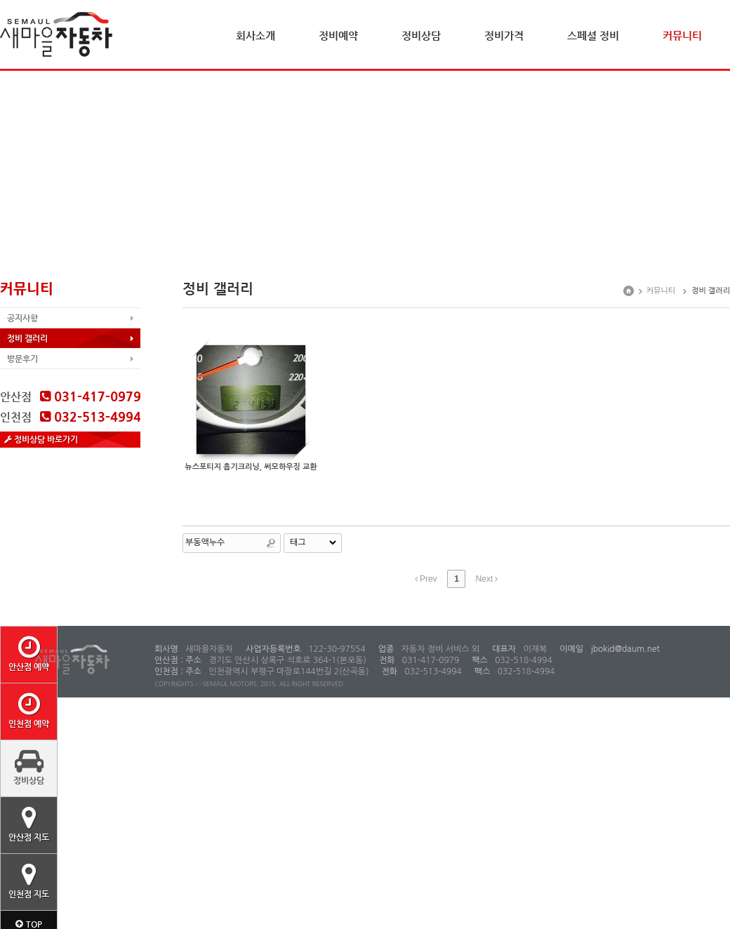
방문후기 (22, 358)
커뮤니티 (682, 35)
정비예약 (338, 35)
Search (271, 543)
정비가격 (504, 35)
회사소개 (255, 35)
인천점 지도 (29, 880)
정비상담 (421, 35)
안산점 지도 (29, 824)
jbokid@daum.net (624, 649)
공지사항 (22, 318)
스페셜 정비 (593, 35)
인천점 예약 (29, 710)
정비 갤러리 (27, 338)
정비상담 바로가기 (41, 439)
